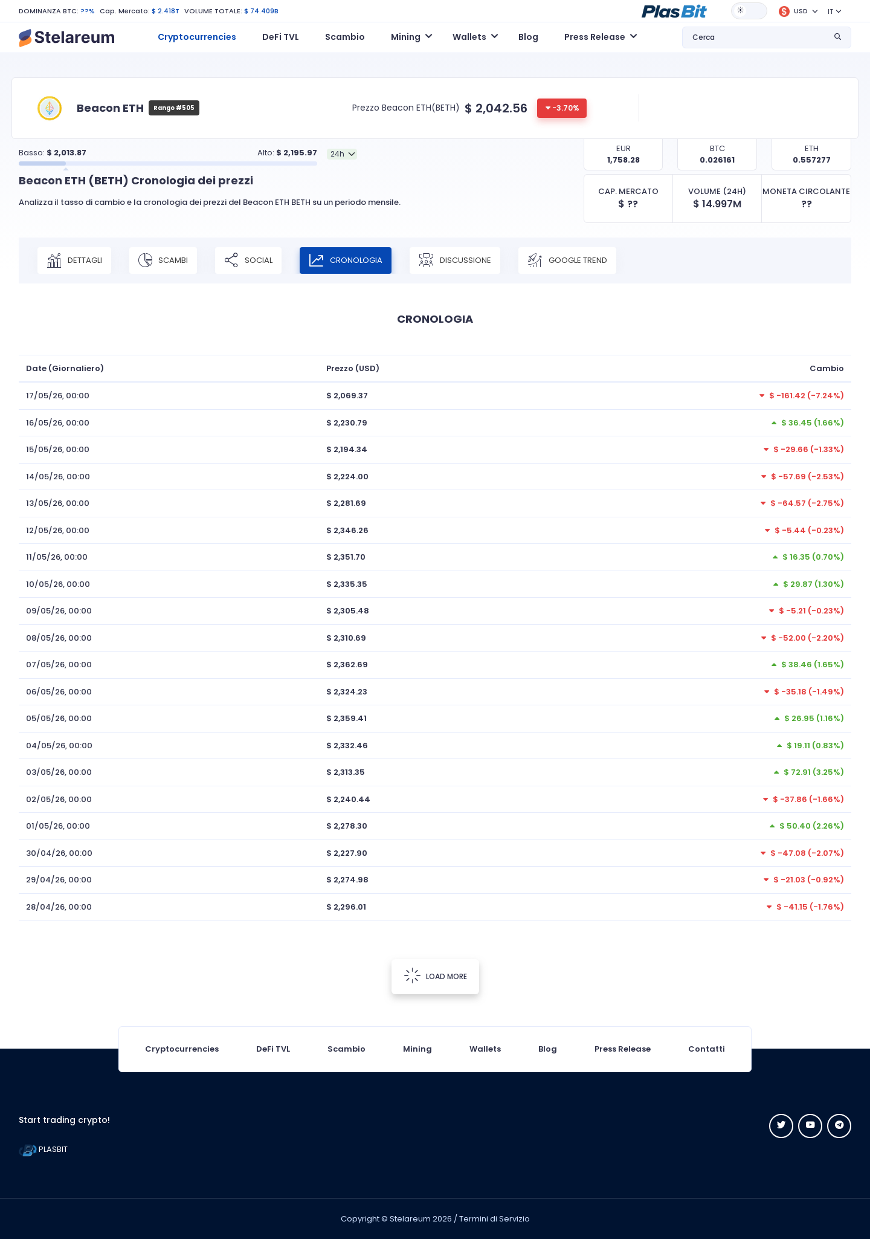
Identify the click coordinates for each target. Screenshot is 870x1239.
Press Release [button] (594, 37)
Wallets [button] (469, 37)
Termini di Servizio (494, 1218)
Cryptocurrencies (197, 37)
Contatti (706, 1049)
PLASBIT (43, 1149)
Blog (528, 37)
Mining (417, 1049)
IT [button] (830, 11)
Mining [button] (405, 37)
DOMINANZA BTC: (49, 11)
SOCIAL (248, 260)
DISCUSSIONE (455, 260)
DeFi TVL (280, 37)
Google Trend (567, 260)
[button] (674, 10)
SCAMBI (163, 260)
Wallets (485, 1049)
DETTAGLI (74, 260)
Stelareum (410, 1218)
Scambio (345, 37)
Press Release (622, 1049)
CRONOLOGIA (345, 260)
